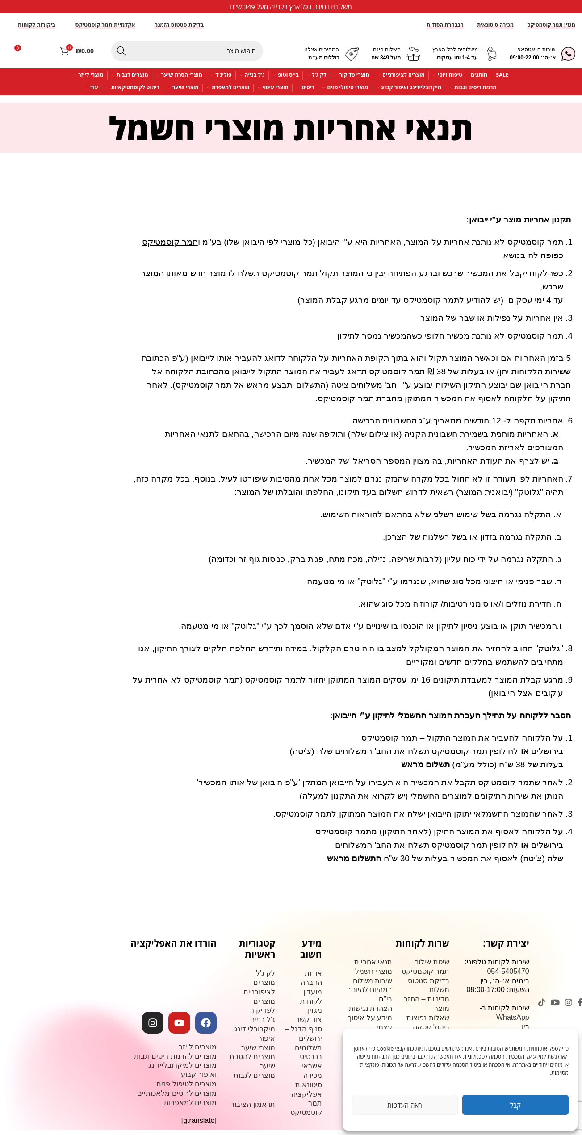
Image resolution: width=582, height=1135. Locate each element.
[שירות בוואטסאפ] (568, 58)
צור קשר (436, 1041)
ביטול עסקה (431, 1031)
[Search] (187, 55)
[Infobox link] (291, 6)
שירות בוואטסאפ (536, 54)
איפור (266, 1043)
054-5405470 (508, 976)
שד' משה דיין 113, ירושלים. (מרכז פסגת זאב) (497, 1077)
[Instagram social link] (568, 1007)
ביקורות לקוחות (36, 29)
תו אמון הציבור (252, 1109)
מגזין (315, 1015)
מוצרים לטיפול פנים (186, 1088)
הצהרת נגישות (370, 1013)
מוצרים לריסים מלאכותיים (177, 1097)
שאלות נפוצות (427, 1022)
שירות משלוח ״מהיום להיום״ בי (369, 994)
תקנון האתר (431, 1050)
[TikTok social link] (542, 1007)
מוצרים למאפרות (190, 1107)
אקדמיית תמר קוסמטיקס (105, 29)
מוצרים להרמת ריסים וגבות (175, 1060)
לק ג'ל (266, 978)
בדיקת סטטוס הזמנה (179, 29)
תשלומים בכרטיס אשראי (308, 1061)
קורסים (381, 1041)
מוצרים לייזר (198, 1051)
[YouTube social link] (555, 1007)
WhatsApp (512, 1022)
